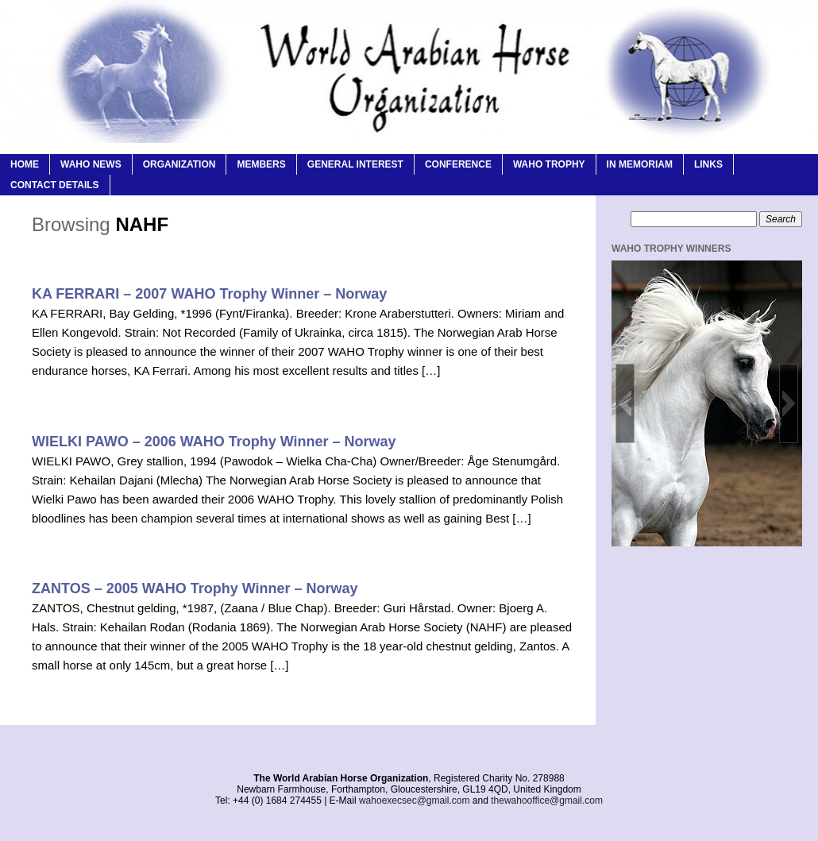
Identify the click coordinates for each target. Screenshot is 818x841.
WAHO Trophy (549, 164)
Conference (458, 164)
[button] (625, 403)
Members (261, 164)
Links (708, 164)
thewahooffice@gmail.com (547, 800)
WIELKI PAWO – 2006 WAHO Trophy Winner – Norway (214, 441)
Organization (179, 164)
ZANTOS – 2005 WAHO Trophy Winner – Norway (195, 588)
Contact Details (54, 185)
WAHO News (91, 164)
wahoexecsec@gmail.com (414, 800)
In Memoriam (640, 164)
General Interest (355, 164)
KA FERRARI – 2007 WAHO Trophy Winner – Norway (209, 294)
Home (24, 164)
